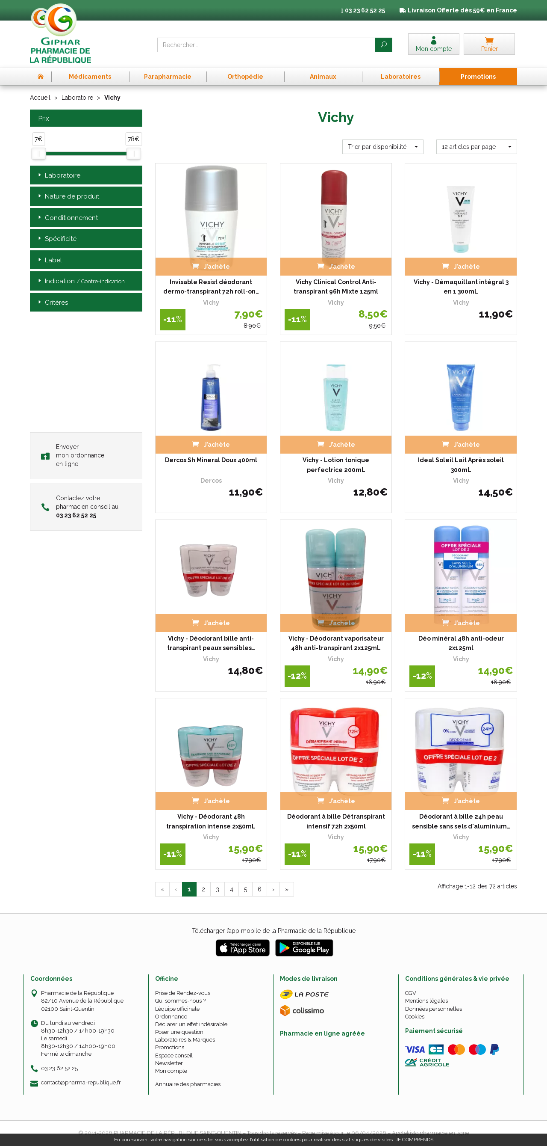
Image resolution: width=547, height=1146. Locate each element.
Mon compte (171, 1071)
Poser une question (179, 1032)
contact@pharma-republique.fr (81, 1083)
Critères (52, 302)
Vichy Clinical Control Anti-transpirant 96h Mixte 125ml (336, 287)
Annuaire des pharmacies (188, 1084)
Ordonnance (171, 1016)
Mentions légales (426, 1001)
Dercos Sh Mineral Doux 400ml (211, 460)
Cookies (414, 1016)
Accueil (40, 97)
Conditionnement (67, 218)
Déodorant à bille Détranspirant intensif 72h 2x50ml (336, 821)
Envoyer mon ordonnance (72, 455)
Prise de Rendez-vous (182, 993)
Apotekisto (430, 1133)
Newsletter (169, 1063)
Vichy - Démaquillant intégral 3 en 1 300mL (461, 287)
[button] (382, 147)
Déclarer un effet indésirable (191, 1024)
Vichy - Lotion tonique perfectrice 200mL (336, 465)
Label (49, 260)
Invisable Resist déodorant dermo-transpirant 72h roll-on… (211, 287)
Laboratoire (77, 97)
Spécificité (56, 239)
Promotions (169, 1047)
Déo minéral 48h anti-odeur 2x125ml (461, 643)
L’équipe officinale (177, 1009)
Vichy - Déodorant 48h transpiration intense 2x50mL (211, 821)
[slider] (38, 154)
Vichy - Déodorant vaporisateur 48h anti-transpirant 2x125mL (336, 643)
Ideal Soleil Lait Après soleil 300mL (461, 465)
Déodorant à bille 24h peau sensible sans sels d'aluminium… (461, 821)
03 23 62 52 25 (59, 1068)
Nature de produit (67, 196)
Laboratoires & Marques (185, 1039)
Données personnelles (433, 1009)
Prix (42, 118)
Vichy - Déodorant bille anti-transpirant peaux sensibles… (211, 643)
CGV (410, 993)
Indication (80, 281)
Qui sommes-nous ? (180, 1001)
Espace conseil (174, 1055)
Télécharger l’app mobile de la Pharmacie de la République (274, 930)
